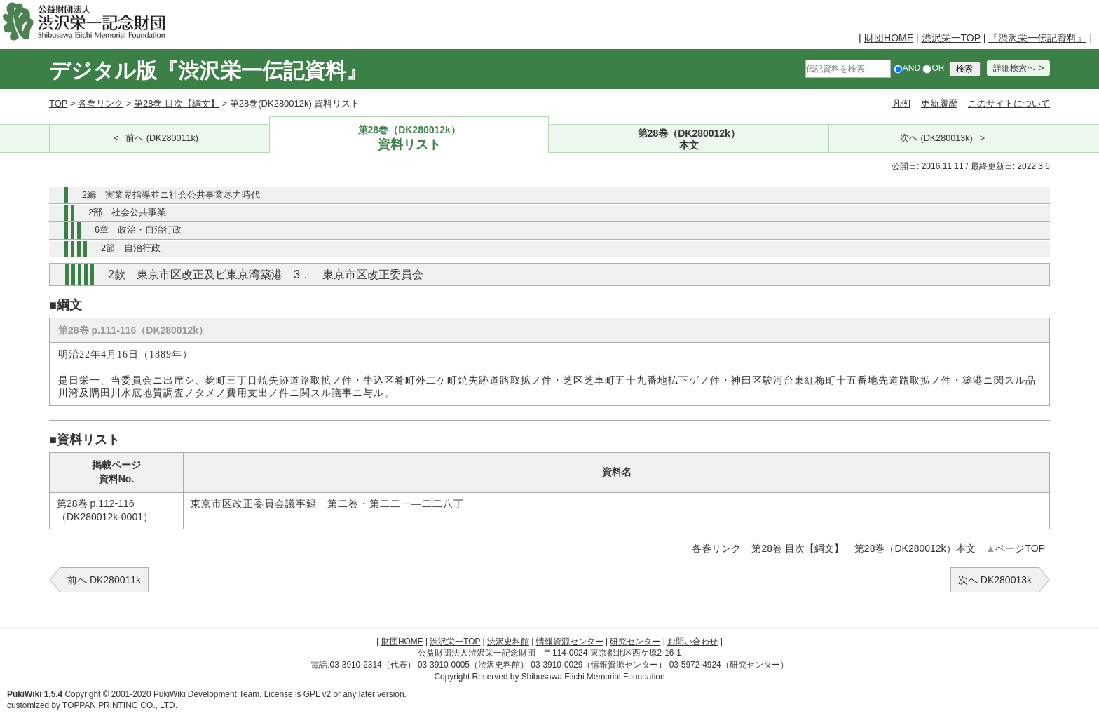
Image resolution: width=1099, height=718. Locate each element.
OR (933, 68)
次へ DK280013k (995, 579)
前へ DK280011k (104, 579)
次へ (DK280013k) (936, 138)
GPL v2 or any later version (353, 694)
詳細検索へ (1014, 68)
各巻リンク (100, 103)
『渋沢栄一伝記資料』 (1037, 37)
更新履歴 (939, 103)
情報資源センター (569, 641)
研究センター (635, 641)
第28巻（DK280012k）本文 (915, 548)
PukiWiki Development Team (206, 694)
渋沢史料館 (508, 641)
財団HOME (888, 37)
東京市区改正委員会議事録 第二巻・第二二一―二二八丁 (327, 504)
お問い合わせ (692, 641)
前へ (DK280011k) (161, 138)
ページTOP (1020, 548)
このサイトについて (1009, 103)
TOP (58, 103)
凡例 (901, 103)
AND (907, 68)
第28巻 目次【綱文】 (176, 103)
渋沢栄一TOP (951, 37)
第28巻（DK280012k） (409, 138)
